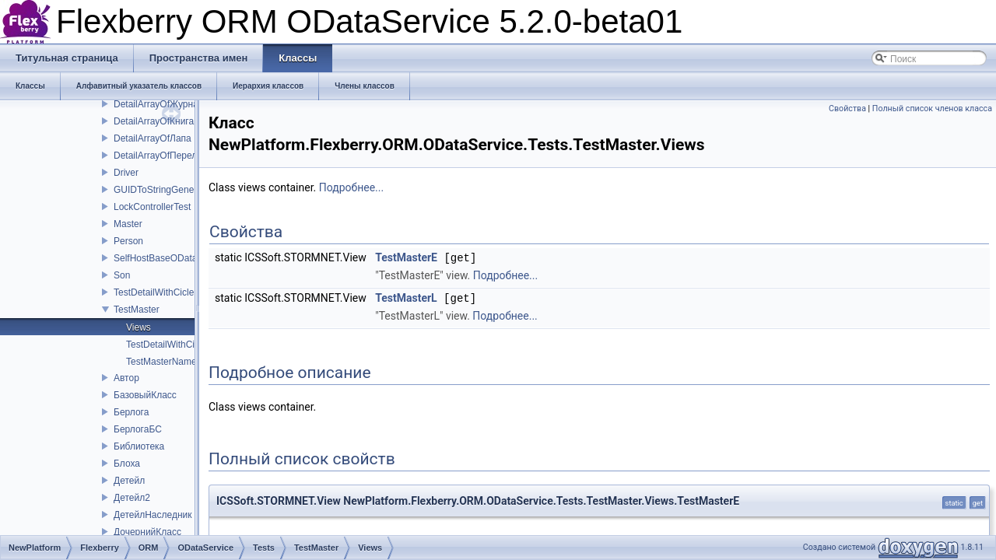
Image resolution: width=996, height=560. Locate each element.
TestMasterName (161, 361)
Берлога (131, 412)
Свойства (847, 108)
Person (128, 241)
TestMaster (137, 309)
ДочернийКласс (147, 532)
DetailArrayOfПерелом (161, 155)
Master (128, 224)
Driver (126, 172)
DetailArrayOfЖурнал (159, 104)
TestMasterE (406, 257)
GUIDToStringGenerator (163, 189)
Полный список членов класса (932, 108)
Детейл (129, 480)
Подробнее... (351, 187)
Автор (126, 378)
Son (122, 275)
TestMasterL (406, 297)
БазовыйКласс (145, 395)
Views (138, 327)
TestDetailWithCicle (154, 292)
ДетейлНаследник (152, 514)
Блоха (127, 463)
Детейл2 (132, 497)
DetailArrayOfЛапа (152, 138)
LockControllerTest (152, 206)
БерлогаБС (138, 429)
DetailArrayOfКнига (154, 121)
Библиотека (139, 446)
